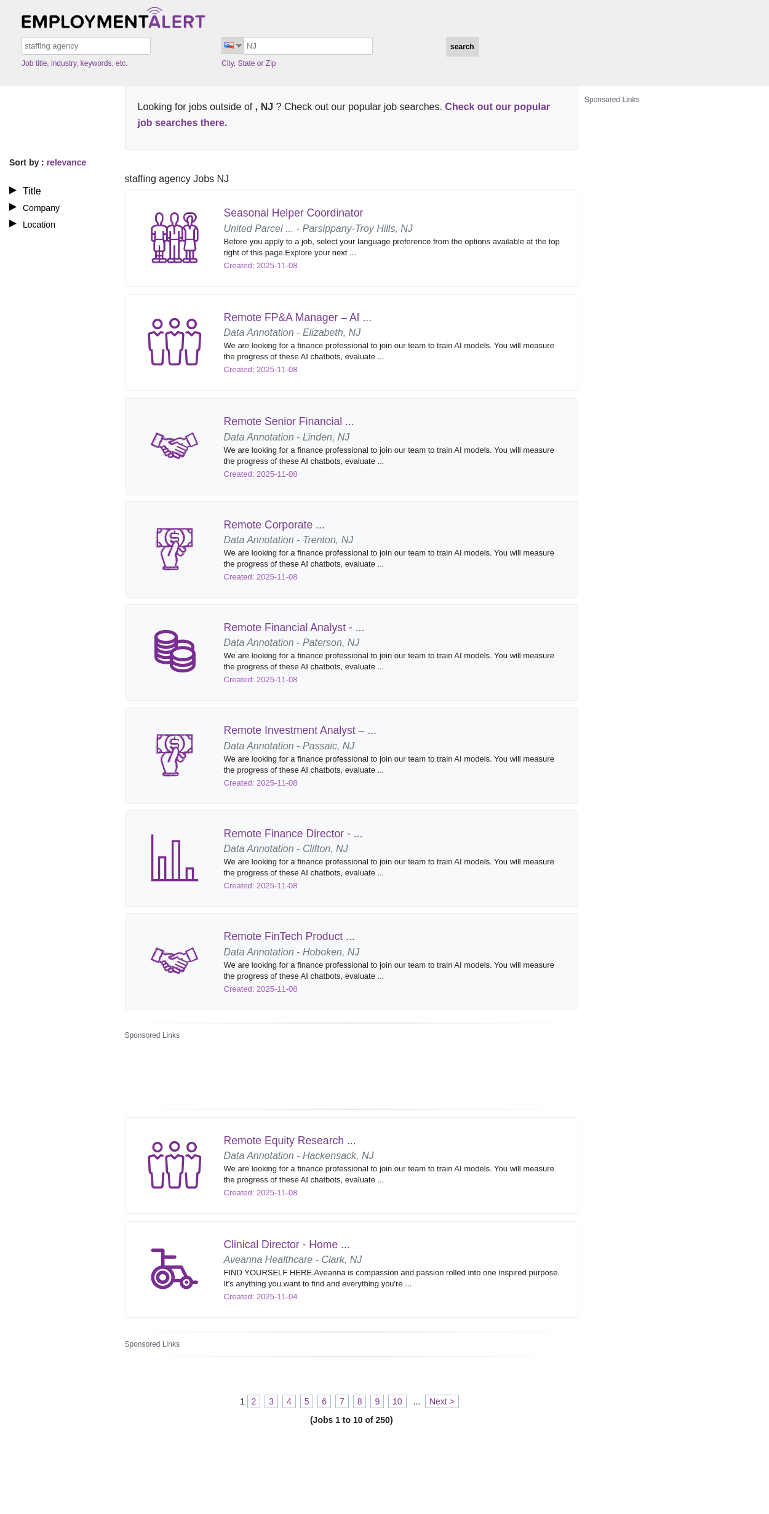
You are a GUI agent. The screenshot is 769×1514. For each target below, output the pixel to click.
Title (32, 191)
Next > (442, 1401)
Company (41, 208)
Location (39, 224)
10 (397, 1401)
